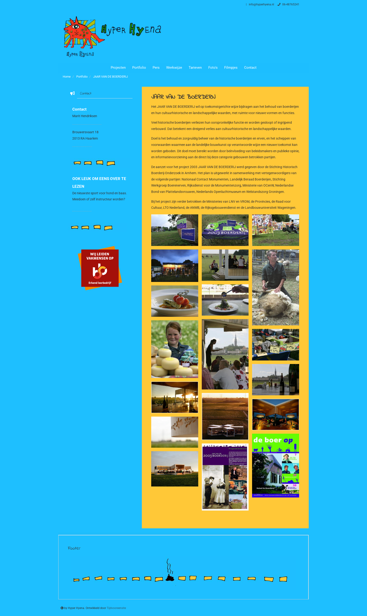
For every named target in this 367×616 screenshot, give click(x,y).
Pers (156, 67)
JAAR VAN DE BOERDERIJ (110, 76)
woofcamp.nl (82, 209)
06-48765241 (287, 4)
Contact (250, 67)
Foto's (213, 67)
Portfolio (139, 67)
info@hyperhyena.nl (259, 4)
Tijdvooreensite (116, 608)
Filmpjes (231, 67)
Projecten (118, 67)
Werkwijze (174, 67)
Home (67, 76)
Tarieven (195, 67)
